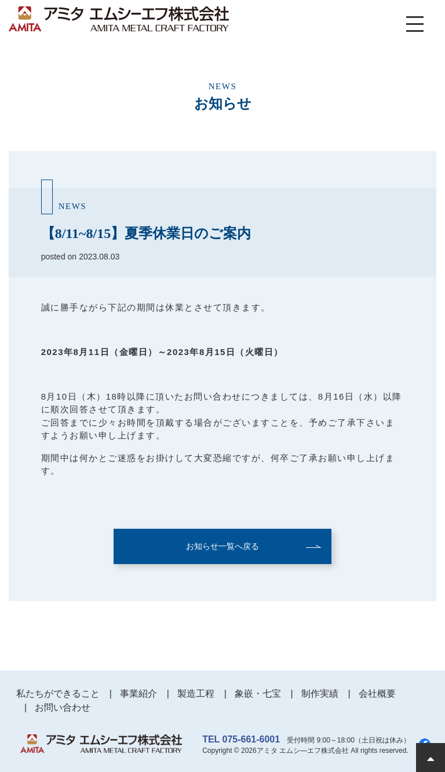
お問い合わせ (62, 707)
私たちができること (58, 693)
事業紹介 (138, 693)
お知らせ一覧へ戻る (222, 546)
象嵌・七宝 (258, 693)
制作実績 (319, 693)
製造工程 (195, 693)
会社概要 (377, 693)
